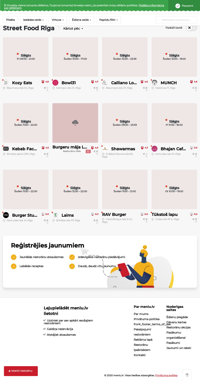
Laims (68, 215)
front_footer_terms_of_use (152, 324)
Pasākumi (173, 343)
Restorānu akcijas (178, 327)
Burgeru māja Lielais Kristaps (82, 147)
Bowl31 (69, 82)
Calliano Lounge (127, 82)
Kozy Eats (22, 82)
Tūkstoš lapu (165, 214)
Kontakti (140, 355)
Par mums (141, 314)
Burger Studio (26, 215)
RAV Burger (114, 214)
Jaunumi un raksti (178, 348)
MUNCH (169, 82)
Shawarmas (123, 149)
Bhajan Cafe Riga (178, 149)
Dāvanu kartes (176, 322)
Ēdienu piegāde (177, 317)
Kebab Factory (27, 149)
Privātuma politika (146, 319)
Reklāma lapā (143, 339)
